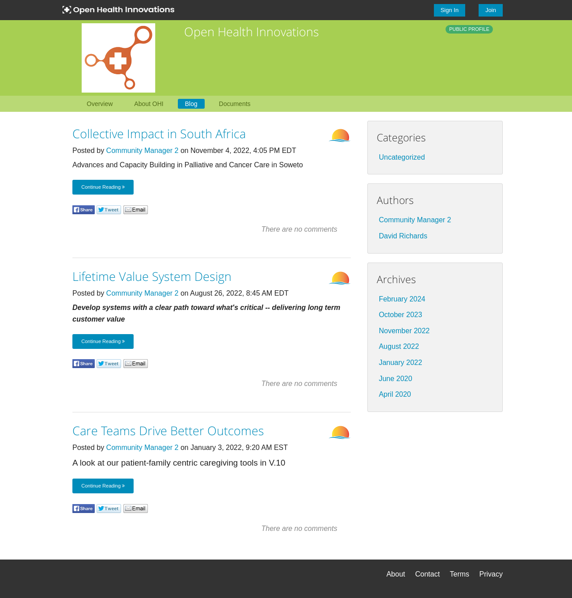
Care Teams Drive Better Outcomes (168, 430)
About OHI (148, 103)
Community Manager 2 (142, 150)
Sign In (449, 10)
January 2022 (400, 362)
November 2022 (404, 331)
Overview (100, 103)
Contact (427, 574)
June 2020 (395, 378)
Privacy (491, 574)
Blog (191, 103)
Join (490, 10)
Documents (235, 103)
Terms (460, 574)
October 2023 (400, 314)
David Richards (403, 236)
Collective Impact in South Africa (159, 133)
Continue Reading (103, 187)
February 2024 (402, 299)
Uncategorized (402, 157)
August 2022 (399, 346)
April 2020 (395, 394)
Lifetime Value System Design (151, 276)
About (396, 574)
